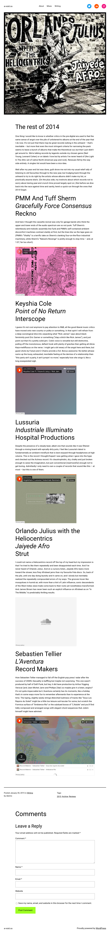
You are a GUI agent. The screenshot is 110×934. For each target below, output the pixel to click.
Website (19, 891)
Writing (30, 793)
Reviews (72, 796)
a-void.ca (8, 6)
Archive (65, 796)
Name (18, 867)
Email (18, 879)
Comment (20, 838)
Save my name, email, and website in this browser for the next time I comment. (55, 903)
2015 (59, 796)
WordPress (101, 928)
